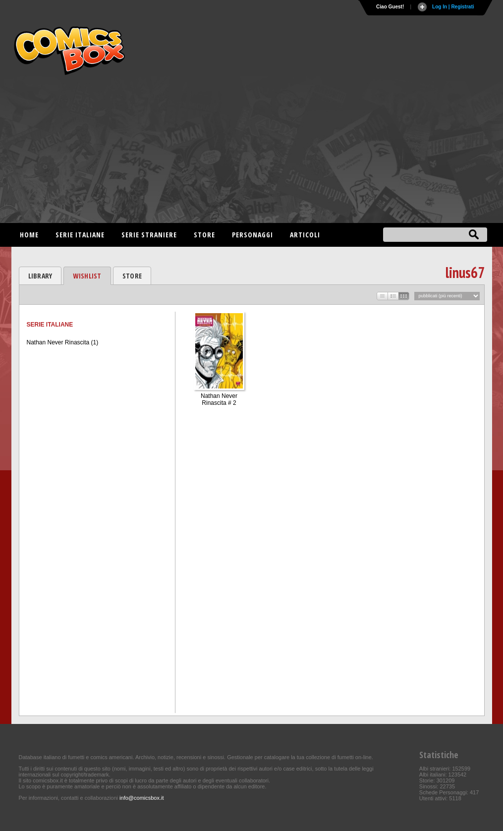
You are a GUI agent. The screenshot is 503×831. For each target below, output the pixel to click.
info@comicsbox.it (141, 798)
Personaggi (252, 234)
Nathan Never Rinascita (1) (63, 342)
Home (29, 234)
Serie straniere (149, 234)
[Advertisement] (251, 153)
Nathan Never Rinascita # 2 (219, 399)
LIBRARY (40, 275)
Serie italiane (80, 234)
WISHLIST (87, 275)
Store (204, 234)
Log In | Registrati (453, 6)
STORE (132, 275)
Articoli (305, 234)
